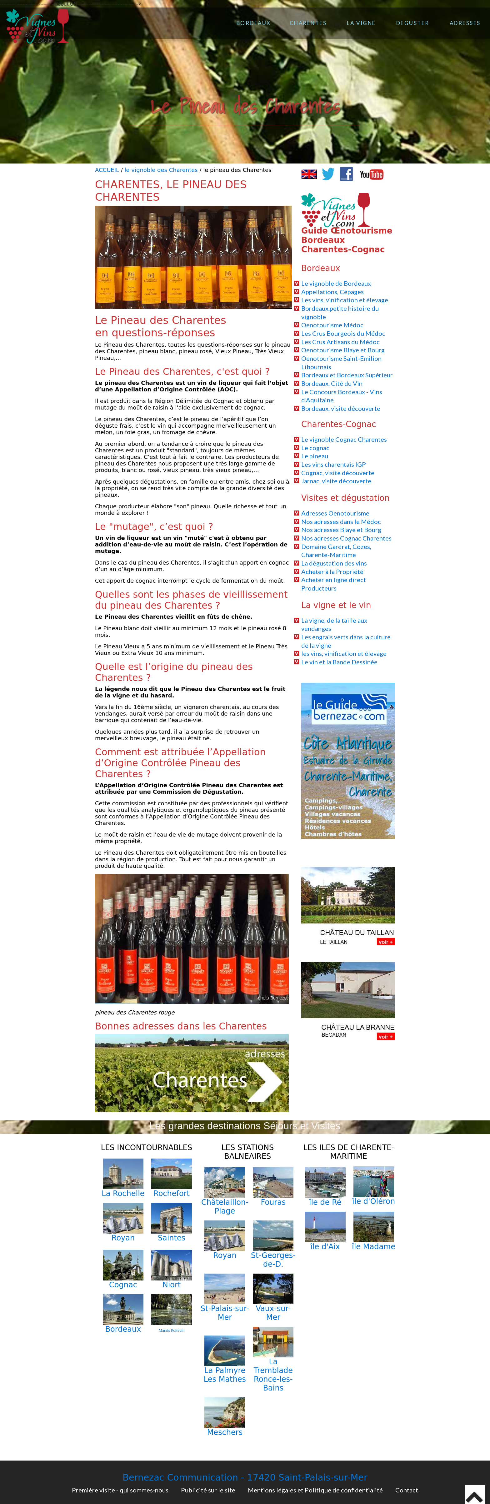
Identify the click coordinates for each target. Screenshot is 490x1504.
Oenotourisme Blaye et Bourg (343, 350)
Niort (171, 1284)
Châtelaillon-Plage (224, 1206)
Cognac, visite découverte (337, 472)
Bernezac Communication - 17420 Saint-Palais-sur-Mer (245, 1477)
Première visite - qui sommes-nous (120, 1490)
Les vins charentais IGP (333, 464)
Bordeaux (123, 1329)
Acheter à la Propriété (332, 571)
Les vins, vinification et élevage (344, 300)
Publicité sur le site (208, 1490)
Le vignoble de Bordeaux (336, 283)
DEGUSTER (412, 23)
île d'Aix (325, 1246)
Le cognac (315, 447)
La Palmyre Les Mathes (225, 1375)
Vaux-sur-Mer (273, 1313)
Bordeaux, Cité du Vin (331, 383)
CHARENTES (308, 23)
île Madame (373, 1246)
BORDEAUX (254, 23)
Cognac (123, 1284)
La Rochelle (123, 1193)
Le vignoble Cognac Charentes (344, 439)
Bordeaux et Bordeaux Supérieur (347, 375)
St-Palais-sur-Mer (225, 1313)
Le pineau (314, 456)
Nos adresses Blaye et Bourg (341, 529)
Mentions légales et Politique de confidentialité (315, 1490)
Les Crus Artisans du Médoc (340, 341)
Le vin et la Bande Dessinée (339, 662)
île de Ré (325, 1202)
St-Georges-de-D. (273, 1260)
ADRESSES (465, 23)
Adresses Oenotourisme (335, 513)
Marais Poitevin (172, 1330)
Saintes (172, 1238)
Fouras (273, 1202)
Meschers (225, 1432)
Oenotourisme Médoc (332, 325)
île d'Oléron (373, 1201)
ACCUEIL (107, 170)
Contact (406, 1490)
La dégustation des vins (334, 563)
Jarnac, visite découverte (336, 481)
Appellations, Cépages (332, 291)
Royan (123, 1238)
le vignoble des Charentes (161, 170)
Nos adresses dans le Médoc (341, 521)
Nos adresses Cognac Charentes (346, 538)
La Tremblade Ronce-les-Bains (273, 1374)
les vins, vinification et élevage (344, 653)
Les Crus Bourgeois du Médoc (343, 333)
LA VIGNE (361, 23)
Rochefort (171, 1193)
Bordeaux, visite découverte (340, 408)
